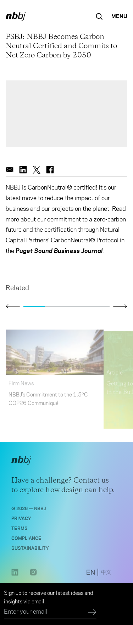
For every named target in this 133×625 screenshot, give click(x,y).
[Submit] (92, 612)
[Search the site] (99, 16)
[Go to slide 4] (99, 306)
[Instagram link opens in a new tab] (33, 577)
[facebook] (50, 170)
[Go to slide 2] (56, 306)
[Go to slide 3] (77, 306)
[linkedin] (23, 170)
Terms (19, 530)
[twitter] (36, 170)
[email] (9, 170)
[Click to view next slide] (120, 306)
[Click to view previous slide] (13, 306)
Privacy (21, 520)
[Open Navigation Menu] (119, 16)
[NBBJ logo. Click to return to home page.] (16, 16)
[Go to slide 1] (34, 306)
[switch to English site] (91, 575)
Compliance (26, 539)
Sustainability (30, 549)
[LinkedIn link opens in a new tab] (14, 577)
